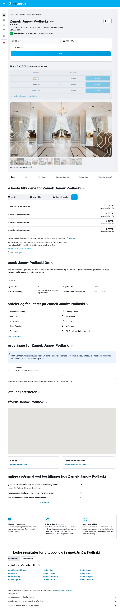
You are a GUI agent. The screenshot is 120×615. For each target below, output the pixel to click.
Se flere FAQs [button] (48, 503)
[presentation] (38, 167)
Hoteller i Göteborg (19, 577)
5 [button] (34, 68)
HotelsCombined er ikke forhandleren (65, 597)
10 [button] (23, 73)
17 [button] (23, 79)
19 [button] (34, 79)
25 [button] (29, 84)
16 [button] (56, 73)
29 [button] (51, 84)
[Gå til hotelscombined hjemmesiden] (17, 3)
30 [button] (56, 84)
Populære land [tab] (34, 559)
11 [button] (29, 73)
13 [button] (40, 73)
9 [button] (56, 68)
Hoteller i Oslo (52, 571)
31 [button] (23, 89)
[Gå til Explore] (4, 29)
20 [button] (40, 79)
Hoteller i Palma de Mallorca (23, 571)
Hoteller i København (54, 577)
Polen (24, 15)
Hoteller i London (53, 574)
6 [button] (39, 68)
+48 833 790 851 (23, 30)
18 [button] (29, 79)
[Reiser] (4, 36)
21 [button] (45, 79)
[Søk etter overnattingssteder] (4, 15)
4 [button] (28, 68)
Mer (13, 275)
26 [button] (34, 84)
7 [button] (45, 68)
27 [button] (40, 84)
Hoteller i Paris (87, 574)
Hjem (17, 15)
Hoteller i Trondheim (89, 580)
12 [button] (34, 73)
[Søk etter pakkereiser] (4, 25)
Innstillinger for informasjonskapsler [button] (25, 249)
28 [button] (45, 84)
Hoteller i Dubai (18, 574)
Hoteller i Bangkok (88, 577)
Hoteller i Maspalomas (21, 580)
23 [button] (56, 79)
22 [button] (51, 79)
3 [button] (23, 68)
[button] (3, 3)
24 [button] (23, 84)
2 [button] (56, 62)
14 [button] (45, 73)
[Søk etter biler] (4, 20)
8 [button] (50, 68)
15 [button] (51, 73)
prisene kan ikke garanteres (70, 591)
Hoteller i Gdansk (53, 580)
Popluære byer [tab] (19, 559)
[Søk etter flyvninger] (4, 10)
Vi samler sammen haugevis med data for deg (65, 601)
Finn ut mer (77, 239)
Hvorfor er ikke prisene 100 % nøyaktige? (65, 605)
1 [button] (50, 62)
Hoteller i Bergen (88, 571)
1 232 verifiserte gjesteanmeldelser (45, 33)
